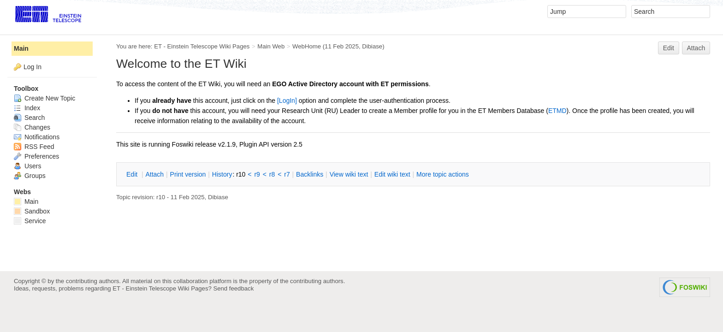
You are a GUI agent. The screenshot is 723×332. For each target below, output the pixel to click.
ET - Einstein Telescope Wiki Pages (201, 46)
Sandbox (32, 211)
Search (29, 117)
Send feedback (233, 288)
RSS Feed (34, 146)
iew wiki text (349, 174)
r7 (287, 174)
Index (27, 108)
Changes (32, 127)
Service (30, 221)
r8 (272, 174)
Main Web (270, 46)
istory (222, 174)
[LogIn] (287, 100)
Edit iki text (392, 174)
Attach (696, 48)
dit (132, 174)
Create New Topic (44, 98)
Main (21, 48)
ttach (154, 174)
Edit (668, 48)
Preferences (36, 156)
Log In (32, 67)
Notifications (36, 137)
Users (27, 166)
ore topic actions (442, 174)
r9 (257, 174)
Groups (30, 175)
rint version (188, 174)
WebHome (306, 46)
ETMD (557, 110)
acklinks (309, 174)
